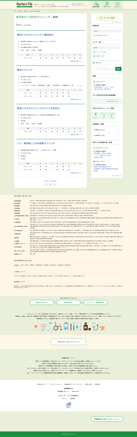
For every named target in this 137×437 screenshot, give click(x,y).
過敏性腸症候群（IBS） (105, 167)
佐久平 (45, 213)
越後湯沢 (46, 205)
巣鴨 (83, 218)
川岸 (111, 226)
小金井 (97, 236)
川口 (31, 247)
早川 (78, 215)
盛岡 (48, 203)
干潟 (111, 232)
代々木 (58, 218)
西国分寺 (43, 230)
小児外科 (26, 265)
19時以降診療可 (98, 89)
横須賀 (86, 222)
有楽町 (117, 218)
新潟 (55, 205)
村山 (67, 208)
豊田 (60, 224)
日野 (58, 224)
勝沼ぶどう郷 (109, 224)
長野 (49, 213)
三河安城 (68, 200)
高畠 (39, 208)
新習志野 (84, 241)
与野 (112, 246)
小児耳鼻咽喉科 (38, 265)
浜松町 (121, 218)
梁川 (85, 224)
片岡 (35, 238)
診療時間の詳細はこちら (76, 61)
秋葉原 (110, 218)
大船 (47, 215)
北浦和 (115, 246)
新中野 (31, 251)
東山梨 (118, 224)
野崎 (40, 238)
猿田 (121, 232)
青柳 (90, 226)
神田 (114, 218)
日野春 (65, 226)
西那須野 (44, 238)
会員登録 (72, 398)
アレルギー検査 (98, 155)
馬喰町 (62, 232)
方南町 (64, 251)
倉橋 (118, 232)
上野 (69, 203)
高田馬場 (71, 218)
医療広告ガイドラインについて (73, 384)
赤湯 (42, 208)
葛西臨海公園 (57, 241)
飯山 (63, 213)
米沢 (36, 208)
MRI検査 (108, 153)
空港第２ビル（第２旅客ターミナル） (76, 243)
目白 (75, 218)
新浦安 (66, 241)
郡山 (59, 203)
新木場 (51, 241)
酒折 (45, 226)
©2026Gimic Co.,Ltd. (68, 434)
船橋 (44, 232)
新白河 (62, 203)
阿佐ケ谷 (91, 230)
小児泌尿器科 (59, 265)
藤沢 (50, 215)
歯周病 (103, 169)
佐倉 (79, 232)
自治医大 (101, 236)
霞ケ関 (85, 250)
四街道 (73, 232)
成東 (95, 232)
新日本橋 (57, 232)
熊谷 (42, 205)
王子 (38, 247)
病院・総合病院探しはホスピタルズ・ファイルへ (79, 5)
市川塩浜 (70, 241)
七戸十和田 (115, 203)
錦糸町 (34, 232)
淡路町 (77, 250)
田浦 (83, 222)
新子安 (54, 247)
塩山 (114, 224)
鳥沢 (88, 224)
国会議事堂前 (91, 250)
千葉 (54, 232)
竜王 (51, 226)
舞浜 (62, 241)
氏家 (121, 236)
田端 (89, 218)
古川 (56, 203)
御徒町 (106, 218)
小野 (31, 228)
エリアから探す (100, 52)
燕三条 (58, 205)
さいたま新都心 (50, 236)
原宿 (55, 218)
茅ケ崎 (56, 215)
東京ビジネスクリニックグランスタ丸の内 (38, 108)
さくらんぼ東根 (62, 208)
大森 (48, 247)
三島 (56, 200)
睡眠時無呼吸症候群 (112, 169)
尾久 (39, 236)
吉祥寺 (48, 224)
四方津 (82, 224)
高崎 (36, 205)
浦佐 (50, 205)
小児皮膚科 (46, 265)
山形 (53, 208)
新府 (59, 226)
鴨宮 (72, 215)
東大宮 (62, 236)
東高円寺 (36, 251)
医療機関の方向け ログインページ (106, 419)
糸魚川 (60, 213)
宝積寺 (118, 236)
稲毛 (51, 232)
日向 (92, 232)
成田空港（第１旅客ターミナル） (95, 243)
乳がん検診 (107, 155)
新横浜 (44, 200)
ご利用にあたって (42, 384)
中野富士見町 (58, 251)
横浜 (42, 215)
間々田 (90, 236)
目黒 (46, 218)
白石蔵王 (97, 203)
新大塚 (59, 250)
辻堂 (53, 215)
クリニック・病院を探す (95, 302)
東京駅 (26, 11)
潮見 (48, 241)
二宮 (65, 215)
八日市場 (107, 232)
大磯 (62, 215)
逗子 (76, 222)
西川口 (120, 246)
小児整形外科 (67, 265)
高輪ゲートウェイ (37, 219)
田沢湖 (53, 210)
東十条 (34, 247)
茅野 (93, 226)
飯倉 (103, 232)
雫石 (50, 210)
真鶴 (85, 215)
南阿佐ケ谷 (47, 251)
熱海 (40, 200)
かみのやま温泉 (48, 208)
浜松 (65, 200)
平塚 (60, 215)
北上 (45, 203)
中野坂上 (120, 250)
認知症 (95, 167)
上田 (72, 213)
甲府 (48, 226)
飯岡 (115, 232)
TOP (15, 11)
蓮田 (65, 236)
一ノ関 (38, 203)
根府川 (82, 215)
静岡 (59, 200)
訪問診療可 (107, 89)
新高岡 (76, 213)
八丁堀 (41, 241)
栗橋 (81, 236)
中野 (84, 230)
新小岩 (38, 232)
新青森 (34, 203)
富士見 (79, 226)
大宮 (71, 203)
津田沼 (48, 232)
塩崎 (53, 226)
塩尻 (34, 228)
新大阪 (76, 200)
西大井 (53, 222)
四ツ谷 (44, 224)
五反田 (42, 218)
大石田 (71, 208)
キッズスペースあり (108, 87)
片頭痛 (95, 171)
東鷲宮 (78, 236)
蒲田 (51, 247)
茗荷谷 (63, 250)
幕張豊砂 (111, 241)
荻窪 (96, 230)
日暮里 (97, 218)
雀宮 (108, 236)
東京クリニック (25, 69)
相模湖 (71, 224)
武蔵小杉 (48, 222)
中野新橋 (52, 251)
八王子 (40, 224)
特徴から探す (99, 82)
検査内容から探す (101, 148)
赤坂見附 (55, 250)
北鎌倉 (70, 222)
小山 (74, 203)
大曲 (31, 210)
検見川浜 (94, 241)
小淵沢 (71, 226)
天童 (56, 208)
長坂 (68, 226)
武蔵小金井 (113, 230)
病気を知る (68, 302)
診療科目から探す (101, 35)
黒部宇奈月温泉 (93, 213)
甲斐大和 (103, 224)
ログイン (64, 398)
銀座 (51, 250)
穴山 (62, 226)
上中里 (41, 247)
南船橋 (80, 241)
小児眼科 (31, 265)
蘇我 (38, 241)
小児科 (31, 11)
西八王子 (64, 224)
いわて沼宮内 (88, 203)
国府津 (68, 215)
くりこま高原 (103, 203)
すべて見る (80, 85)
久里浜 (93, 222)
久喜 (75, 236)
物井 (76, 232)
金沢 (66, 213)
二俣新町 (75, 241)
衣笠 (89, 222)
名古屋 (48, 200)
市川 (42, 232)
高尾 (68, 224)
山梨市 (31, 226)
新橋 (34, 215)
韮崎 (56, 226)
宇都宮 (77, 203)
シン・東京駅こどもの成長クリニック (36, 143)
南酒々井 (82, 232)
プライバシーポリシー (55, 384)
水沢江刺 (109, 203)
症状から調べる (41, 302)
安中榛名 (86, 213)
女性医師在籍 (97, 87)
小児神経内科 (52, 265)
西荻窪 (99, 230)
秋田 (34, 210)
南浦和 (86, 246)
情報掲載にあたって (63, 391)
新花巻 (42, 203)
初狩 (96, 224)
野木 (87, 236)
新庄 (31, 208)
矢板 (38, 238)
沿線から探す (99, 56)
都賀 (69, 232)
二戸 (93, 203)
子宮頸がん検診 (98, 157)
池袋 (78, 218)
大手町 (81, 250)
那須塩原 (82, 203)
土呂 (59, 236)
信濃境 (75, 226)
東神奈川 (91, 246)
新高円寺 (41, 251)
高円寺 (87, 230)
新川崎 (57, 222)
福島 (51, 203)
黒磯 (31, 236)
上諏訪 (96, 226)
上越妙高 (52, 213)
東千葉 (66, 232)
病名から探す (99, 161)
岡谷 (103, 226)
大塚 (80, 218)
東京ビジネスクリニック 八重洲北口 (35, 34)
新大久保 (66, 218)
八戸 (31, 203)
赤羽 (42, 236)
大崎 (39, 218)
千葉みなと (105, 241)
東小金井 (107, 230)
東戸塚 (66, 222)
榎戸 (87, 232)
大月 (94, 224)
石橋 (105, 236)
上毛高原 (69, 205)
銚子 (34, 234)
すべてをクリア (116, 22)
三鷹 (51, 224)
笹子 (99, 224)
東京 (31, 200)
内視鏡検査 (96, 153)
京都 (72, 200)
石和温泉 (41, 226)
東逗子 (79, 222)
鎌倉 (73, 222)
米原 (54, 200)
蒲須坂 (31, 238)
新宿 (62, 218)
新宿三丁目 (110, 250)
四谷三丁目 (98, 250)
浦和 (45, 236)
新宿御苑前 (104, 250)
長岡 (53, 205)
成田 (65, 243)
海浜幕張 (89, 241)
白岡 (68, 236)
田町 (31, 219)
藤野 (75, 224)
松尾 (97, 232)
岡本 (115, 236)
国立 (117, 230)
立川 (36, 224)
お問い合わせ (89, 384)
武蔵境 (103, 230)
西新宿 (115, 250)
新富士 (80, 200)
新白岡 (71, 236)
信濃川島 (118, 226)
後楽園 (67, 250)
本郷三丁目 (72, 250)
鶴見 (83, 246)
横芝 (100, 232)
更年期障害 (96, 169)
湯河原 (88, 215)
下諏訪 (100, 226)
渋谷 (53, 218)
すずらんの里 (85, 226)
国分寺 (54, 224)
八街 (89, 232)
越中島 (45, 241)
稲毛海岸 (99, 241)
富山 (56, 213)
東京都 (20, 11)
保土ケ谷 (61, 222)
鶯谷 (100, 218)
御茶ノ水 (80, 230)
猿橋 (91, 224)
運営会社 (97, 384)
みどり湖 (107, 226)
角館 (56, 210)
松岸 (31, 234)
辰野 (114, 226)
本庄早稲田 (64, 205)
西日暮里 (92, 218)
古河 (84, 236)
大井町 (45, 247)
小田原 (37, 200)
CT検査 (103, 153)
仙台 (54, 203)
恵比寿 (49, 218)
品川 (34, 200)
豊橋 (51, 200)
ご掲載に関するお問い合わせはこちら (68, 342)
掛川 (62, 200)
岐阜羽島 (84, 200)
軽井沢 (69, 213)
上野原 (78, 224)
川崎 (39, 215)
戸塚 (45, 215)
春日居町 (36, 226)
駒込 (86, 218)
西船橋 (34, 241)
